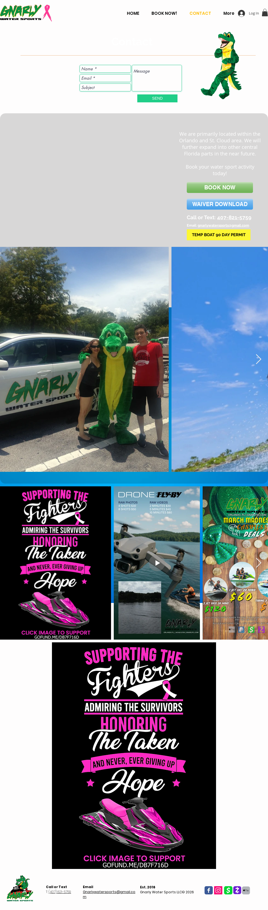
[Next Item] (258, 359)
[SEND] (157, 98)
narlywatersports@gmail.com (224, 225)
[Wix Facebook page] (209, 890)
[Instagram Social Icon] (218, 890)
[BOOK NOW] (220, 187)
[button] (265, 12)
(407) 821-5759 (60, 891)
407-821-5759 (234, 217)
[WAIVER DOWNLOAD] (220, 204)
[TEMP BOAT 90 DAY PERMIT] (218, 234)
